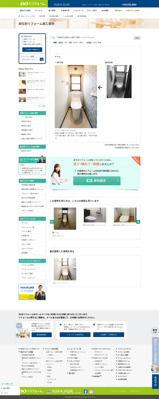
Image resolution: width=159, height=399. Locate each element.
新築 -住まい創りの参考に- (32, 44)
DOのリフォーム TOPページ (29, 349)
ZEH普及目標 (122, 379)
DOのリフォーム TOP (28, 16)
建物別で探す (26, 134)
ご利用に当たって (124, 373)
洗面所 (49, 370)
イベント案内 (26, 231)
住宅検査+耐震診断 (28, 185)
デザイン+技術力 (27, 210)
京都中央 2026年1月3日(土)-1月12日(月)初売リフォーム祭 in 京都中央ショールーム (32, 170)
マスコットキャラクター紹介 (104, 370)
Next (138, 222)
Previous (52, 222)
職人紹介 (72, 373)
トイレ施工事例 (68, 16)
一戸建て (50, 355)
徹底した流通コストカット (31, 202)
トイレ (5, 393)
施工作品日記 (74, 364)
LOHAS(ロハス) (75, 367)
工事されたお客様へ (124, 367)
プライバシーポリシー (125, 370)
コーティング (51, 379)
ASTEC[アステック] (101, 355)
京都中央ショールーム (77, 352)
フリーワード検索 (27, 56)
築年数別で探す (27, 130)
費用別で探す (26, 125)
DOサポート (99, 352)
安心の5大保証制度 (28, 198)
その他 (49, 382)
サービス (24, 223)
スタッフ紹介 (26, 244)
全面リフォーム (28, 39)
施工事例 (42, 16)
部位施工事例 (53, 16)
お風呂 (49, 367)
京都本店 (73, 355)
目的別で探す (26, 121)
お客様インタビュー (28, 240)
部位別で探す (26, 151)
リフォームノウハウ (28, 269)
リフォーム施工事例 (51, 349)
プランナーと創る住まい (30, 193)
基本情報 (6, 388)
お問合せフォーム (124, 361)
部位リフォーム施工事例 (54, 361)
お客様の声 (25, 235)
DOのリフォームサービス (101, 349)
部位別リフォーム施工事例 (29, 146)
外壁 (48, 376)
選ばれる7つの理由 (27, 181)
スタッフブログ (27, 248)
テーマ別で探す (27, 117)
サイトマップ (122, 376)
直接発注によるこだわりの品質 (32, 206)
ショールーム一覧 (27, 227)
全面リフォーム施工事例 (29, 113)
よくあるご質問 (27, 273)
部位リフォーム (28, 41)
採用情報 (97, 376)
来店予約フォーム (124, 364)
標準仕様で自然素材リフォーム (32, 189)
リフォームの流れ (27, 265)
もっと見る (42, 106)
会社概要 (24, 253)
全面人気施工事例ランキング (31, 138)
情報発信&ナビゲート (77, 370)
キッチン (50, 364)
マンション (51, 358)
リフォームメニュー (28, 278)
